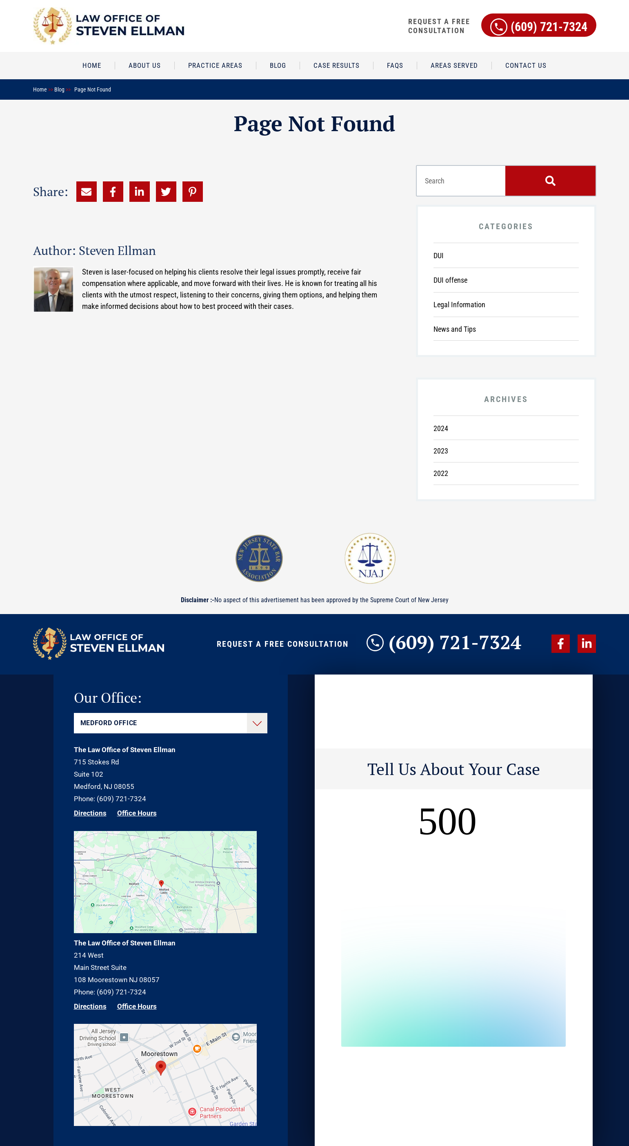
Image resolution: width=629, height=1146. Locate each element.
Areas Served (454, 65)
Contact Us (526, 65)
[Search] (550, 181)
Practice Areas (215, 65)
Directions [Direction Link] (90, 813)
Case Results (336, 65)
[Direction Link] (165, 931)
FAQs (395, 65)
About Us (145, 65)
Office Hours (137, 813)
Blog (278, 65)
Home (91, 65)
